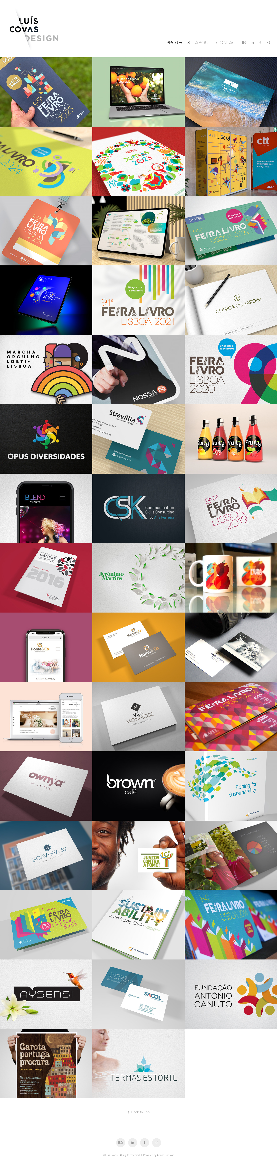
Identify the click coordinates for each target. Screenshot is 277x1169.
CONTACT (227, 42)
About (203, 42)
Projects (178, 42)
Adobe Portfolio (165, 1155)
